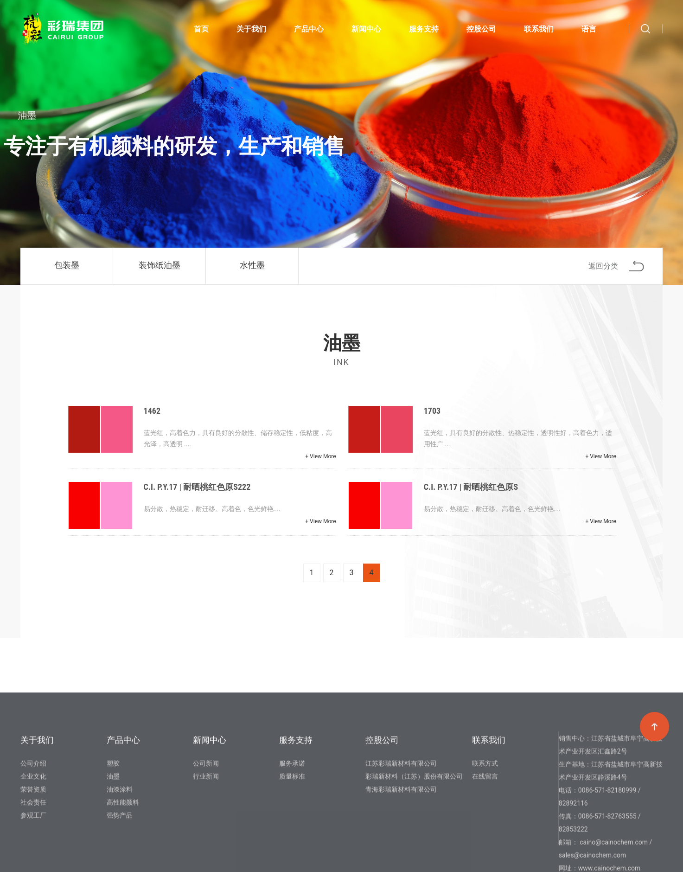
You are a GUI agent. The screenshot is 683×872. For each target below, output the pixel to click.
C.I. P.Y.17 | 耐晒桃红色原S (471, 487)
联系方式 (485, 830)
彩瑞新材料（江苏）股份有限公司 (414, 843)
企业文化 (33, 843)
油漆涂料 (120, 856)
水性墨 (252, 265)
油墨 (113, 843)
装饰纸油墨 (159, 265)
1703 (432, 411)
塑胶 (113, 830)
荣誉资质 (33, 856)
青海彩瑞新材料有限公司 (401, 856)
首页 (201, 30)
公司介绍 (33, 830)
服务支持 (424, 30)
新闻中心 (366, 30)
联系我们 (539, 30)
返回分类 (616, 266)
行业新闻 (206, 843)
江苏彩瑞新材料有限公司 (401, 830)
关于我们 (251, 30)
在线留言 (485, 843)
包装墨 (66, 265)
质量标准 (292, 843)
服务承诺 (292, 830)
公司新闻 (206, 830)
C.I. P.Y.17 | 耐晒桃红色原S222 (197, 487)
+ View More (320, 456)
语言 (588, 30)
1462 (152, 411)
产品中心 (309, 30)
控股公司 (481, 30)
